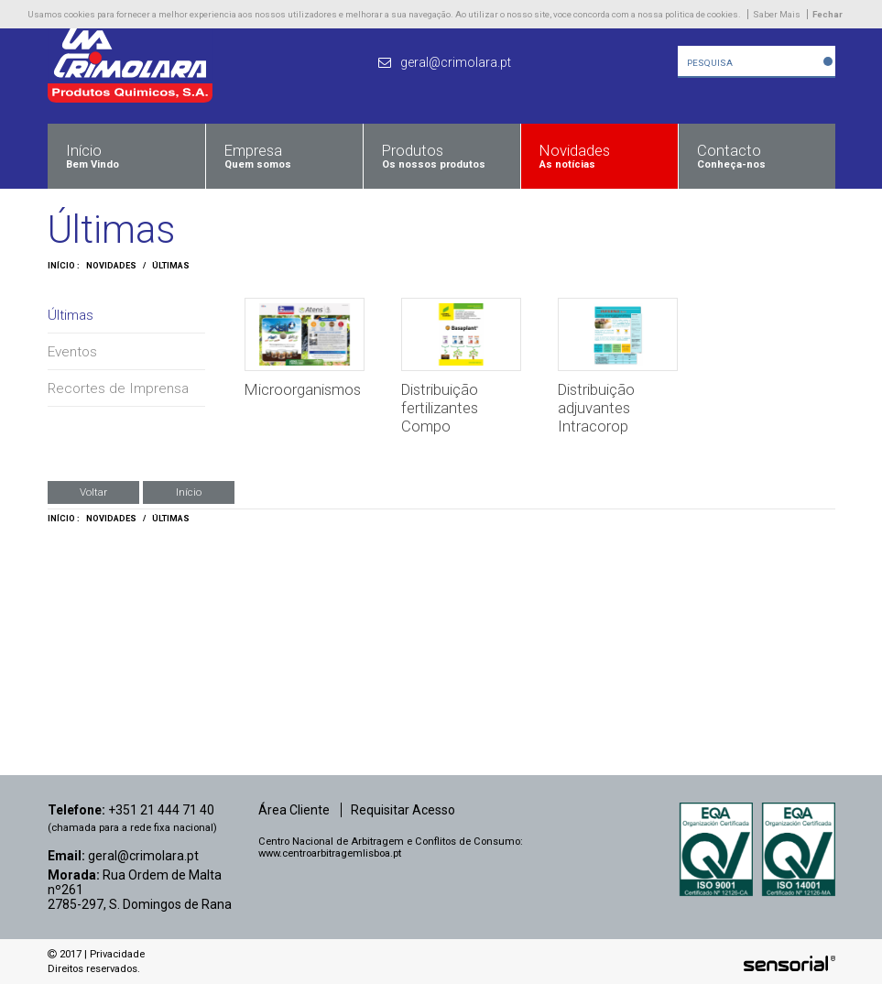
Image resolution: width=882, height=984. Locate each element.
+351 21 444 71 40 (161, 810)
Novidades (111, 265)
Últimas (171, 265)
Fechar (827, 14)
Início (188, 492)
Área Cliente (294, 810)
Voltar (93, 492)
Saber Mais (776, 14)
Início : (64, 265)
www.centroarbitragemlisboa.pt (329, 853)
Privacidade (117, 954)
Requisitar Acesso (403, 810)
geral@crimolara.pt (143, 855)
